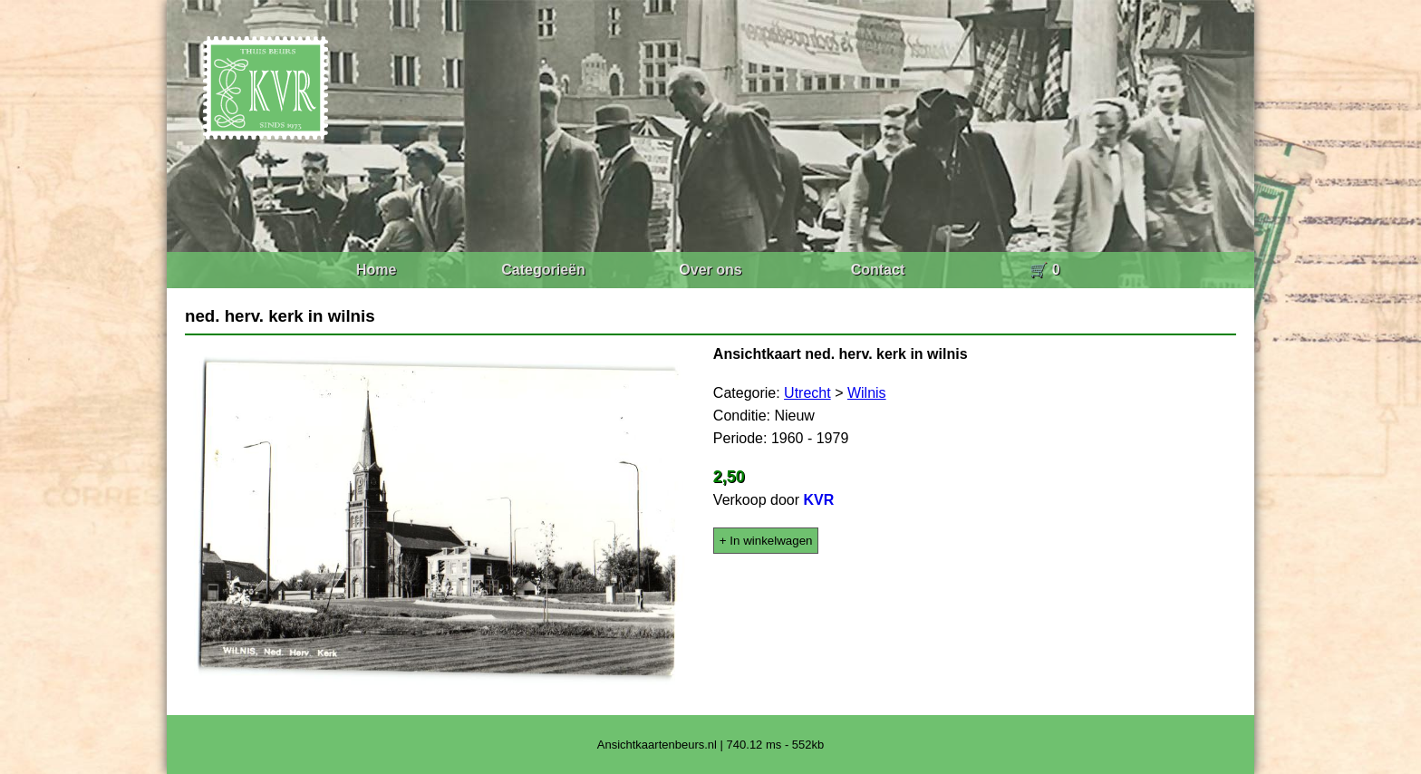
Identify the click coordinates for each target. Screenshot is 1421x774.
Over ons (710, 269)
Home (376, 269)
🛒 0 (1044, 269)
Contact (878, 269)
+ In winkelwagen (766, 540)
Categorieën (543, 269)
